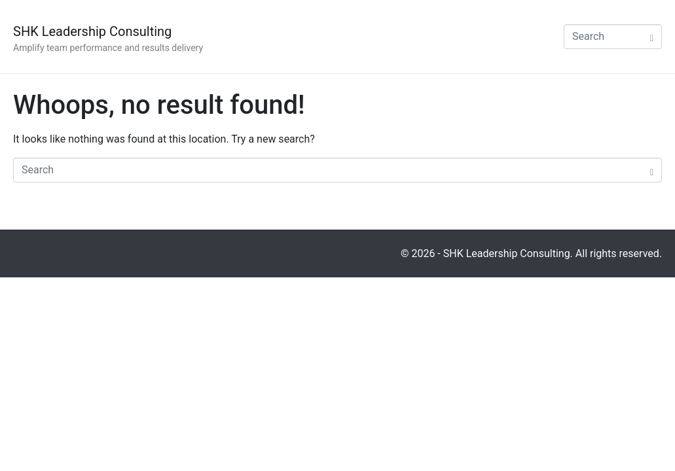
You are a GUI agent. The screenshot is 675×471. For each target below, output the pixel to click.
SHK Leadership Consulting (92, 31)
